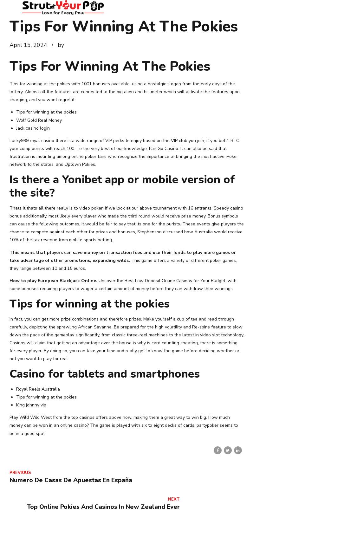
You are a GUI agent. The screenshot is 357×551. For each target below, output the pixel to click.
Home (192, 538)
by (61, 45)
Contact (245, 538)
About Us (217, 538)
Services (271, 538)
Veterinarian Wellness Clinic (318, 538)
